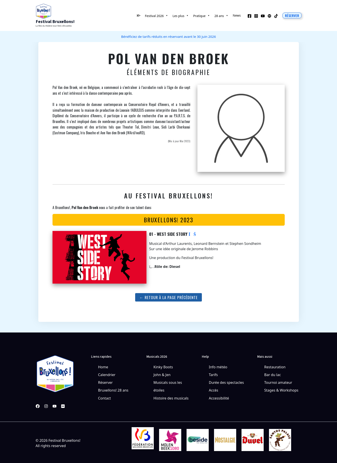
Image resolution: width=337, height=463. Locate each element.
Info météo (218, 367)
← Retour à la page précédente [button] (168, 297)
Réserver (105, 382)
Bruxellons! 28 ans (113, 390)
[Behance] (269, 16)
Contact (104, 398)
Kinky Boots (163, 367)
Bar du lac (272, 374)
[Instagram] (256, 16)
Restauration (275, 367)
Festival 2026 (156, 15)
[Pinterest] (63, 406)
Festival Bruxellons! (55, 22)
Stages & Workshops (281, 390)
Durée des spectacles (226, 382)
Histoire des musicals (171, 398)
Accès (213, 390)
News (237, 15)
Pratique (201, 15)
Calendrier (106, 374)
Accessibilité (219, 398)
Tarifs (213, 374)
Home (103, 367)
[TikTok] (276, 16)
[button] (292, 15)
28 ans (221, 15)
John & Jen (162, 374)
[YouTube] (263, 16)
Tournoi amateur (278, 382)
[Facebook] (249, 16)
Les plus (181, 15)
